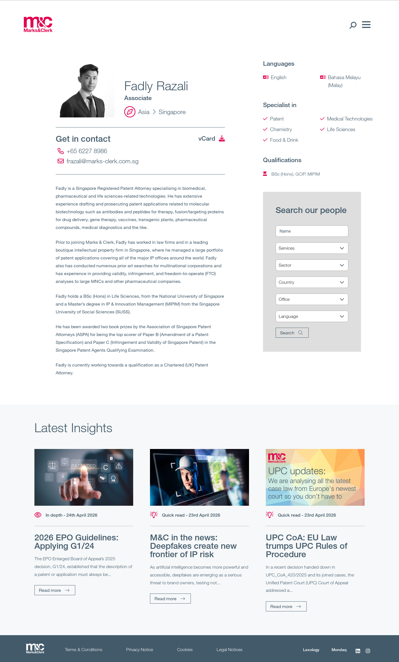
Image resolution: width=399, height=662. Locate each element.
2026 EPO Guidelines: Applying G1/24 (76, 541)
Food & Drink (284, 140)
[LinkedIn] (358, 654)
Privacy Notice (139, 649)
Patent (277, 118)
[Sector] (315, 265)
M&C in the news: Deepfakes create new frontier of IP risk (193, 545)
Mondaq (339, 649)
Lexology (311, 649)
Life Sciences (341, 129)
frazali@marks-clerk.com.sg (98, 161)
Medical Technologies (350, 118)
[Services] (315, 248)
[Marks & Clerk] (38, 30)
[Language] (315, 316)
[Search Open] (353, 25)
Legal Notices (230, 649)
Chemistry (281, 129)
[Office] (315, 299)
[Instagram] (368, 654)
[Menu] (364, 25)
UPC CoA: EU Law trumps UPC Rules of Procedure (306, 545)
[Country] (315, 282)
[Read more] (83, 477)
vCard (211, 138)
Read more (50, 590)
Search (287, 332)
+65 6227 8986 (82, 151)
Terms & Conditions (83, 649)
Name (285, 230)
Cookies (185, 649)
